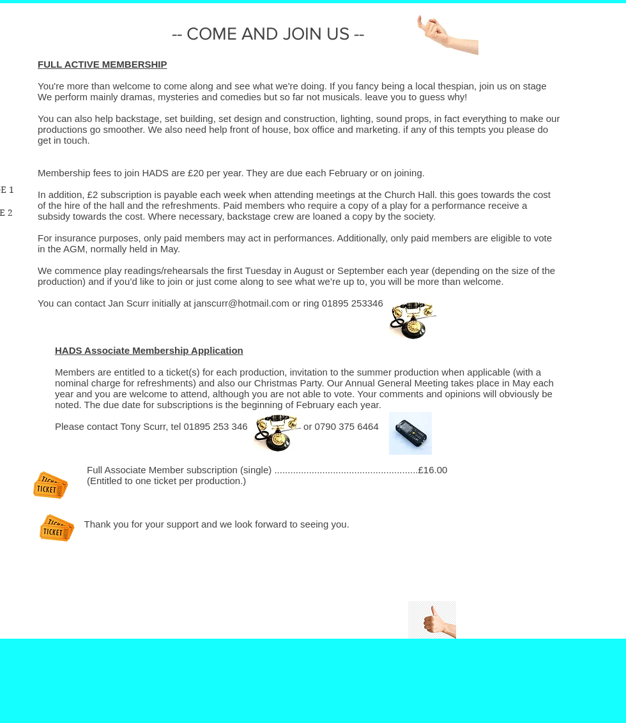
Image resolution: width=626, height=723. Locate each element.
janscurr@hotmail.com (241, 303)
